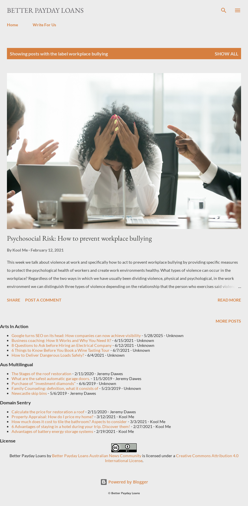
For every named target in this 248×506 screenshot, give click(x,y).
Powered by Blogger (124, 482)
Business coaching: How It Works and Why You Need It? (61, 340)
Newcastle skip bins (29, 393)
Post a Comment (43, 299)
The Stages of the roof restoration (41, 373)
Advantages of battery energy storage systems (52, 431)
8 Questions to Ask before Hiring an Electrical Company (62, 345)
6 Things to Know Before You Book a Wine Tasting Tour (61, 350)
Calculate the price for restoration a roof (48, 411)
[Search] (223, 10)
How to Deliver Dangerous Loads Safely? (48, 355)
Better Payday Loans (45, 10)
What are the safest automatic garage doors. (51, 378)
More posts (228, 321)
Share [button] (13, 299)
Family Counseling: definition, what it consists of (55, 388)
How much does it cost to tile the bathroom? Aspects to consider (69, 421)
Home (12, 24)
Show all (226, 53)
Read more (229, 299)
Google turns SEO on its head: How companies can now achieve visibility (76, 335)
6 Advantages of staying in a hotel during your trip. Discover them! (71, 426)
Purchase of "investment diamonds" (44, 383)
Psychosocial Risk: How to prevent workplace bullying (79, 238)
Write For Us (44, 24)
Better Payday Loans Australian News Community (97, 455)
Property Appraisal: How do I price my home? (52, 416)
